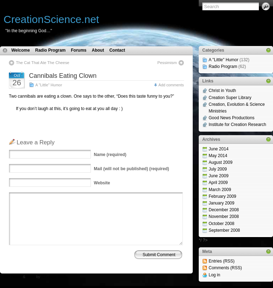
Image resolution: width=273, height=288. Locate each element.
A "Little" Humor (48, 85)
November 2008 (224, 216)
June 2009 (218, 175)
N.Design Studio (54, 277)
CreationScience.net (51, 19)
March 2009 (220, 189)
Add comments (171, 85)
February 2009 (222, 196)
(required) (110, 154)
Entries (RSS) (221, 261)
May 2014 (218, 155)
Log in (214, 274)
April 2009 (218, 182)
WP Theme (13, 277)
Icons (31, 277)
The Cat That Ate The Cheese (42, 63)
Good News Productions (231, 117)
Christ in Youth (222, 90)
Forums (78, 50)
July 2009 (218, 169)
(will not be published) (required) (131, 168)
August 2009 (220, 162)
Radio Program (50, 50)
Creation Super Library (230, 97)
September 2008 (224, 230)
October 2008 (221, 223)
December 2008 (224, 209)
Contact (117, 50)
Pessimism (167, 63)
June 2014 (218, 148)
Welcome (20, 50)
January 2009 (221, 203)
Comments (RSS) (225, 267)
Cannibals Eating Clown (63, 75)
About (98, 50)
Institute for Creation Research (237, 124)
